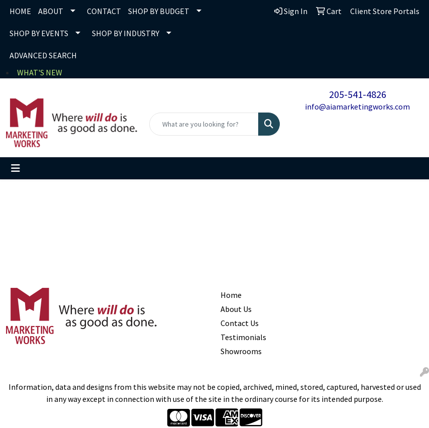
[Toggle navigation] (15, 168)
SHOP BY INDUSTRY (125, 33)
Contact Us (240, 323)
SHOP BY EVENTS (39, 33)
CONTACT (104, 11)
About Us (236, 309)
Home (231, 295)
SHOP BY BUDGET (158, 11)
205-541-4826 (357, 94)
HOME (20, 11)
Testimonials (241, 337)
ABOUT (50, 11)
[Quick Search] (204, 124)
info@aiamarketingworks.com (357, 106)
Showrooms (241, 351)
